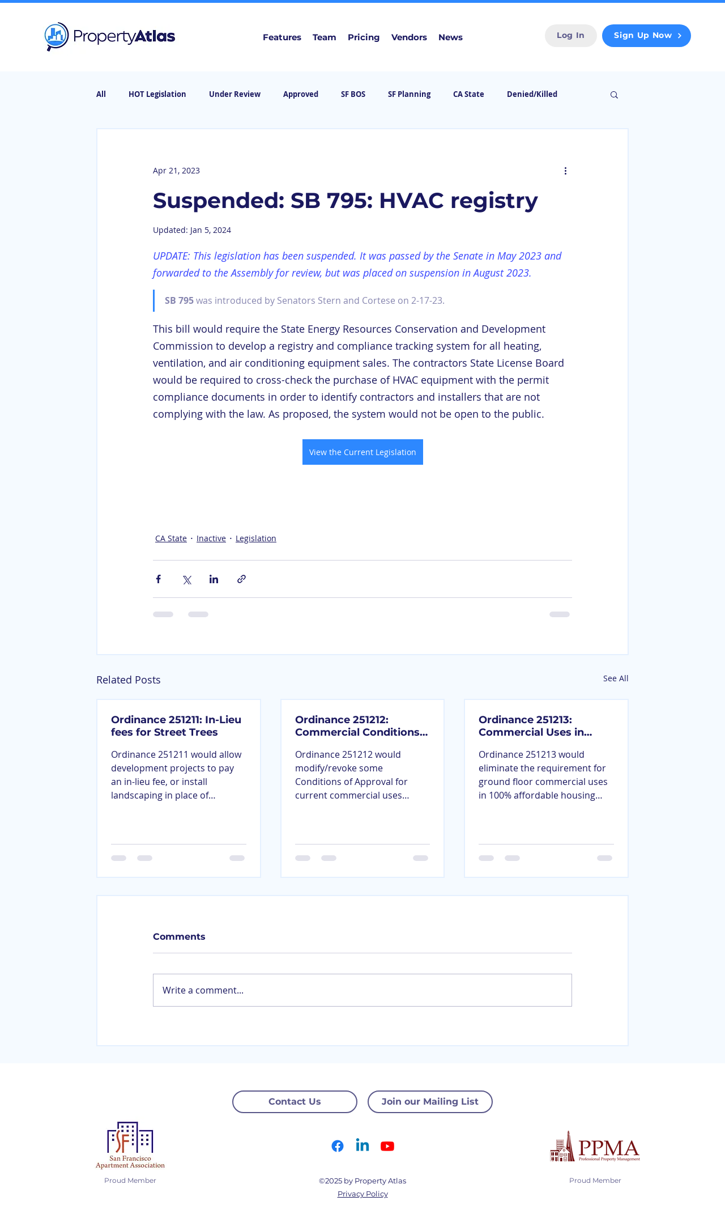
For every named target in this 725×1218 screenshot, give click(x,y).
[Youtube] (387, 1146)
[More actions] (565, 170)
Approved (300, 94)
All (101, 94)
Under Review (235, 94)
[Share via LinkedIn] (213, 579)
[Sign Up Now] (646, 35)
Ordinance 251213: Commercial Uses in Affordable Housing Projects (531, 726)
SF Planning (409, 94)
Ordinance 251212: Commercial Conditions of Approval (357, 726)
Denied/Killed (532, 94)
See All (616, 678)
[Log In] (571, 35)
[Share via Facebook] (158, 579)
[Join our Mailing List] (430, 1101)
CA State (468, 94)
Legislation (256, 538)
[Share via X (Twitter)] (186, 579)
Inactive (211, 538)
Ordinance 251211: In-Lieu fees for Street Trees (176, 726)
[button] (614, 94)
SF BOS (353, 94)
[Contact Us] (294, 1101)
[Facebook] (338, 1146)
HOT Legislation (157, 94)
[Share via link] (241, 579)
